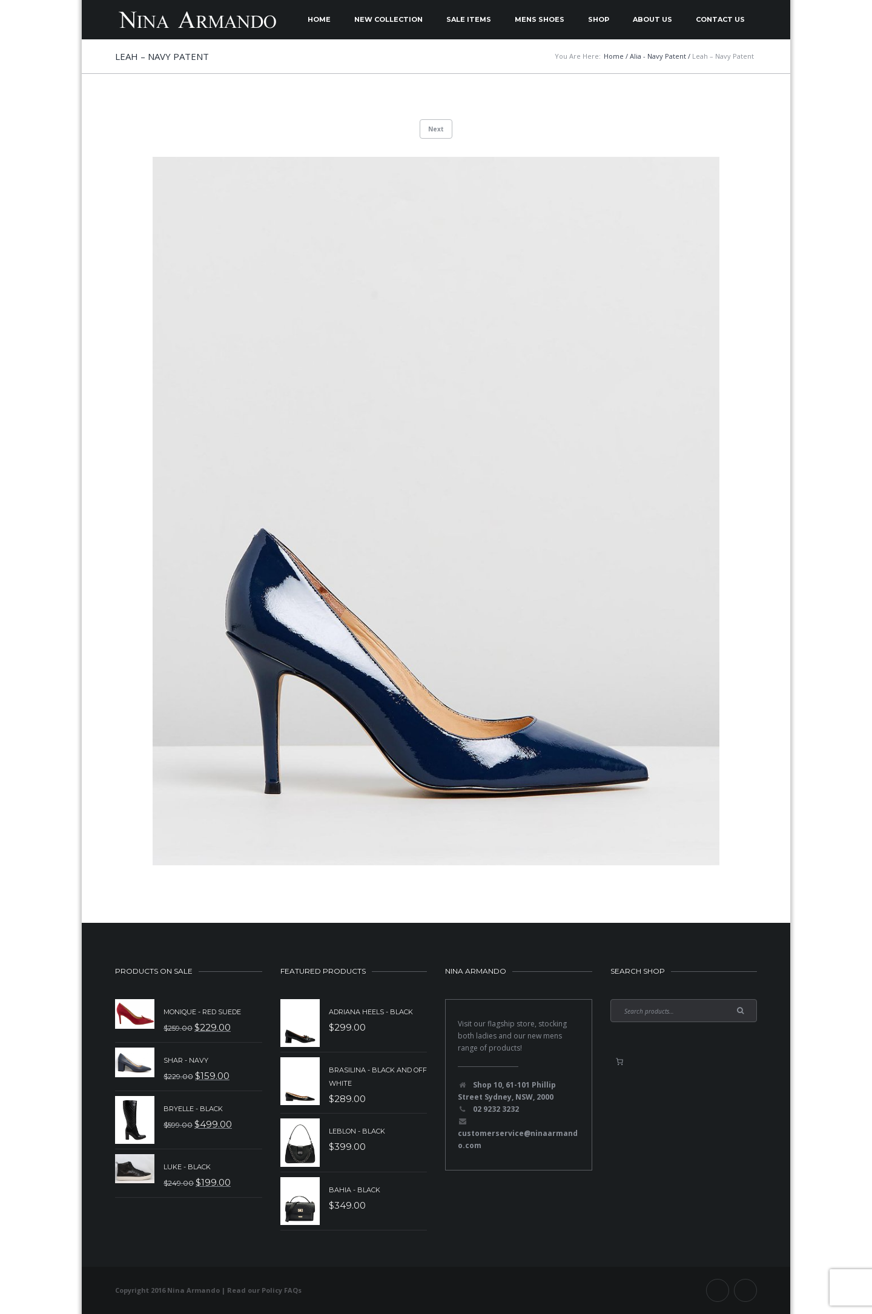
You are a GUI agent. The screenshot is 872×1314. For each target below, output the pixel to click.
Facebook (717, 1290)
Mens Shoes (539, 19)
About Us (652, 19)
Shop (598, 19)
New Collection (388, 19)
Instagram (745, 1290)
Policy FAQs (282, 1290)
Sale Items (468, 19)
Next (436, 129)
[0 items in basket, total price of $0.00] (619, 1061)
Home (319, 19)
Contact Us (720, 19)
